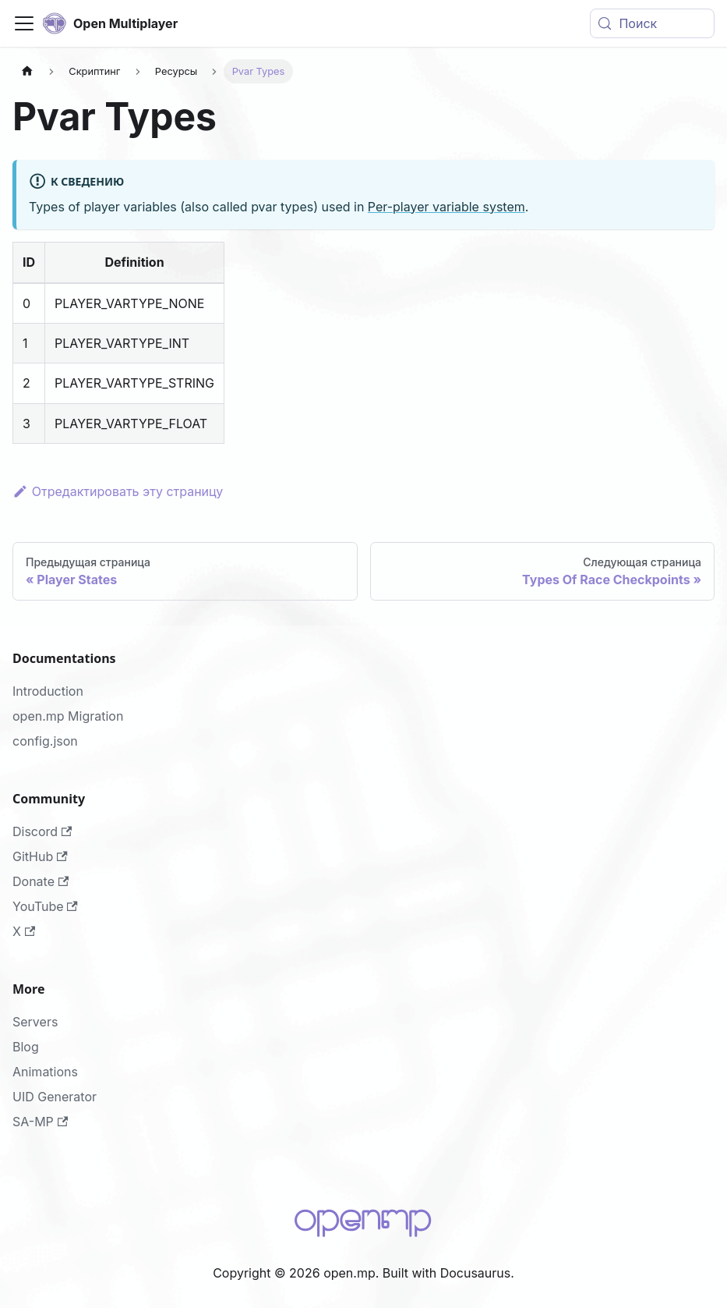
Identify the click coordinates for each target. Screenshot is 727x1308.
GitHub (40, 856)
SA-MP (40, 1121)
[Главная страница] (27, 71)
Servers (35, 1022)
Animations (45, 1071)
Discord (42, 831)
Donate (40, 881)
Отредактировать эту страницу (117, 491)
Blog (25, 1047)
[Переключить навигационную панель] (24, 23)
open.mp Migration (67, 716)
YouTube (45, 906)
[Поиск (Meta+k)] (652, 23)
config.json (45, 741)
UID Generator (54, 1096)
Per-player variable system (446, 206)
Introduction (47, 691)
